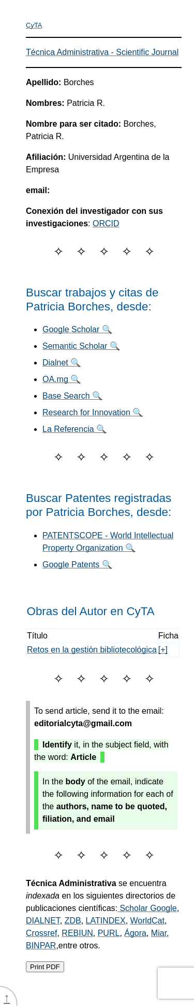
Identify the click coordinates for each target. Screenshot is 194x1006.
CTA (34, 25)
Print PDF (45, 967)
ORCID (106, 223)
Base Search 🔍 (72, 395)
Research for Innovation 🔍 (92, 412)
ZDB (73, 920)
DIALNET (43, 920)
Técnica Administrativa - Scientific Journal (102, 52)
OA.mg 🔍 (61, 379)
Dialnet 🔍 (61, 362)
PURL (109, 933)
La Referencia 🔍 (74, 429)
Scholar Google (147, 908)
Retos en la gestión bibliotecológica (92, 649)
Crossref (41, 933)
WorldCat (147, 920)
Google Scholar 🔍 (77, 329)
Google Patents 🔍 (77, 564)
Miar (159, 933)
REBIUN (77, 933)
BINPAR (41, 945)
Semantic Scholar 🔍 (81, 346)
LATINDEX (106, 920)
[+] (163, 649)
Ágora (135, 933)
